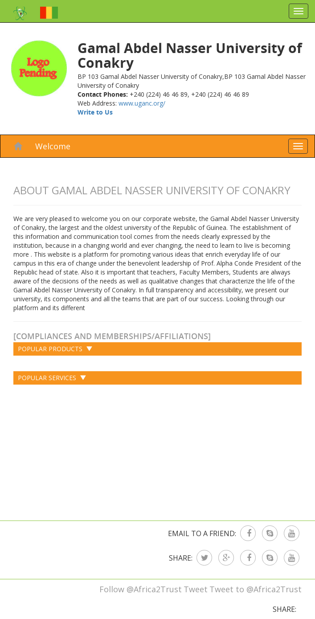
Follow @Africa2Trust (140, 589)
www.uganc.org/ (142, 103)
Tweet (196, 589)
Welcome (52, 146)
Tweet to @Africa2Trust (255, 589)
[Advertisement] (157, 449)
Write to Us (95, 112)
